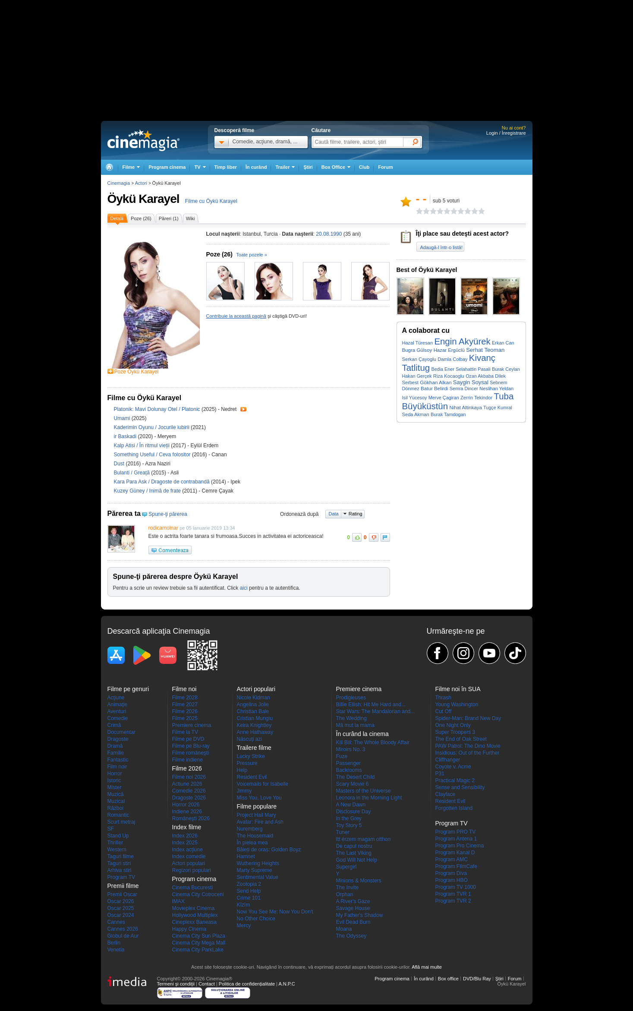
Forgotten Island (454, 808)
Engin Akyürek (462, 341)
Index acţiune (187, 850)
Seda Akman (415, 414)
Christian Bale (253, 711)
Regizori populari (191, 870)
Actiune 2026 (187, 784)
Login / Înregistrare (506, 133)
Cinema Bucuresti (192, 888)
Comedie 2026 (189, 791)
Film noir (117, 767)
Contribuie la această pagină (236, 316)
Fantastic (118, 760)
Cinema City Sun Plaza (198, 936)
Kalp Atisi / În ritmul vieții (142, 445)
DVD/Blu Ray (477, 978)
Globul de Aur (123, 936)
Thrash (443, 698)
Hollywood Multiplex (195, 915)
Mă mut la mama (355, 725)
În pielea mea (252, 843)
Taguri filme (120, 856)
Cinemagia (118, 183)
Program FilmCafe (456, 866)
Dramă (115, 746)
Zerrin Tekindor (476, 397)
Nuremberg (250, 829)
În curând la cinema (362, 733)
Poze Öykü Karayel (136, 372)
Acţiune (116, 698)
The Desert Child (355, 777)
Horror (114, 774)
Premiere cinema (191, 725)
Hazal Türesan (417, 342)
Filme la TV (185, 732)
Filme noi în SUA (458, 689)
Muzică (115, 794)
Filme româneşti (190, 753)
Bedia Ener (442, 369)
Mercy (244, 926)
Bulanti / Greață (132, 473)
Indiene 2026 (187, 812)
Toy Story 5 (349, 825)
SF (110, 829)
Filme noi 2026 (189, 777)
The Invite (347, 888)
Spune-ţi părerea (167, 514)
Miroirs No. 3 (350, 749)
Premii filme (123, 885)
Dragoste (118, 739)
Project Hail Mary (256, 815)
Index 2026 (185, 836)
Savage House (353, 908)
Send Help (249, 891)
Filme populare (257, 806)
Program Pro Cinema (459, 846)
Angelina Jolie (253, 704)
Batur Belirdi (434, 388)
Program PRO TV (455, 832)
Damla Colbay (452, 359)
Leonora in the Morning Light (369, 798)
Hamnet (246, 856)
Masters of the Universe (363, 791)
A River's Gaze (353, 901)
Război (115, 808)
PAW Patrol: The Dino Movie (468, 746)
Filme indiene (187, 760)
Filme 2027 (185, 704)
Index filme (187, 827)
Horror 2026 (186, 805)
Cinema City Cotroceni (198, 894)
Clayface (445, 794)
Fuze (342, 756)
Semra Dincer (464, 388)
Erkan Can (503, 342)
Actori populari (188, 863)
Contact (206, 983)
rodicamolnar (163, 528)
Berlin (114, 943)
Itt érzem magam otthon (363, 839)
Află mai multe (427, 967)
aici (244, 588)
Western (116, 850)
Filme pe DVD (188, 739)
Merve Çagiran (443, 397)
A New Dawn (351, 805)
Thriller (115, 843)
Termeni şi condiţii (176, 983)
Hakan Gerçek (417, 376)
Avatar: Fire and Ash (260, 822)
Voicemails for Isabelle (262, 784)
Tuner (343, 832)
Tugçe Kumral (497, 407)
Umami (123, 418)
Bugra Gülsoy (417, 350)
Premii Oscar (122, 894)
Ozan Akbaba (480, 376)
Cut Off (443, 711)
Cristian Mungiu (255, 718)
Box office (448, 978)
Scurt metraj (121, 822)
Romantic (118, 815)
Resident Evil (252, 777)
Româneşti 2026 (191, 818)
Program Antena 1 (456, 839)
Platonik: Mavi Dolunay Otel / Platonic (157, 409)
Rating (355, 513)
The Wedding (351, 718)
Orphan (344, 894)
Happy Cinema (189, 929)
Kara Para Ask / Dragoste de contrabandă (162, 482)
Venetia (116, 950)
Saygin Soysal (470, 382)
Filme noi (184, 689)
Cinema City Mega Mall (199, 943)
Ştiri (307, 167)
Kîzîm (243, 905)
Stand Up (118, 836)
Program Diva (451, 873)
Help (242, 770)
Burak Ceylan (506, 369)
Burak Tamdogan (448, 414)
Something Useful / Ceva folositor (152, 455)
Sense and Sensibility (460, 787)
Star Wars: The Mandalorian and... (375, 711)
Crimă (114, 725)
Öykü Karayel (143, 198)
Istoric (114, 780)
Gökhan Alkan (435, 382)
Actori (141, 183)
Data (334, 513)
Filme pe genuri (128, 689)
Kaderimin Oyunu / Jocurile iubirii (151, 427)
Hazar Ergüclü (449, 350)
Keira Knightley (254, 725)
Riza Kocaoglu (448, 376)
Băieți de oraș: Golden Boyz (269, 850)
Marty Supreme (254, 870)
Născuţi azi (249, 739)
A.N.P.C (286, 983)
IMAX (178, 901)
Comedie (117, 718)
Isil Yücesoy (414, 397)
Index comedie (189, 856)
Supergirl (346, 867)
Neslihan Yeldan (496, 388)
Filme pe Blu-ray (191, 746)
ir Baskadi (126, 436)
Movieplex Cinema (193, 908)
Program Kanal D (455, 853)
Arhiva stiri (119, 870)
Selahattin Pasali (473, 369)
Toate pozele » (251, 254)
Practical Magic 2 (455, 780)
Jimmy (244, 791)
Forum (385, 167)
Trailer (243, 409)
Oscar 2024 (120, 915)
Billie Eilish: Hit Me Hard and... (371, 704)
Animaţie (117, 704)
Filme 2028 (185, 698)
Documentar (121, 732)
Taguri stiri (119, 863)
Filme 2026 (185, 711)
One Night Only (453, 725)
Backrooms (349, 770)
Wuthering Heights (258, 863)
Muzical (116, 801)
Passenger (348, 763)
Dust (120, 464)
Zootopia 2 (249, 884)
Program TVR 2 (453, 901)
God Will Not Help (356, 860)
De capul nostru (354, 846)
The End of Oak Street (461, 739)
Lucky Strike (251, 756)
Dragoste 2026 (189, 798)
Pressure (247, 763)
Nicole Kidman (253, 698)
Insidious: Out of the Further (467, 753)
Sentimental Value (258, 877)
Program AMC (451, 859)
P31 (439, 774)
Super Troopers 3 (455, 732)
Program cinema (167, 167)
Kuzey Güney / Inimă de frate (147, 491)
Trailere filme (254, 747)
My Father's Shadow (359, 915)
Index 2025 (185, 843)
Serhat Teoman (485, 350)
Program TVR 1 (453, 894)
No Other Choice (256, 919)
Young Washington (457, 704)
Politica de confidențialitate (247, 983)
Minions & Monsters (358, 881)
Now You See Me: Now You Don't (275, 912)
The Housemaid (255, 836)
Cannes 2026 (122, 929)
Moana (344, 929)
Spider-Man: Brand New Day (468, 718)
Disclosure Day (353, 812)
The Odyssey (351, 936)
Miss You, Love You (259, 798)
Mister (114, 787)
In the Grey (349, 818)
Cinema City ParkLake (198, 950)
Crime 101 (249, 898)
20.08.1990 (329, 234)
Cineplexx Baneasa (194, 922)
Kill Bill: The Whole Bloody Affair (372, 742)
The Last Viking (354, 853)
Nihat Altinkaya (465, 407)
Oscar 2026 (120, 901)
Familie (115, 753)
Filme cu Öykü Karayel (211, 201)
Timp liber (225, 167)
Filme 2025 (185, 718)
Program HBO (451, 880)
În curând (256, 167)
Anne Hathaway (255, 732)
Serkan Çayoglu (419, 359)
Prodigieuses (351, 698)
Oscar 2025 (120, 908)
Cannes (116, 922)
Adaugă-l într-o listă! (441, 247)
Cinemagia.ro (143, 140)
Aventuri (116, 711)
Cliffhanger (447, 760)
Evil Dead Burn (353, 922)
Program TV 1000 (455, 887)
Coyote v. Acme (453, 767)
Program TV (121, 877)
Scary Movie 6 (352, 784)
